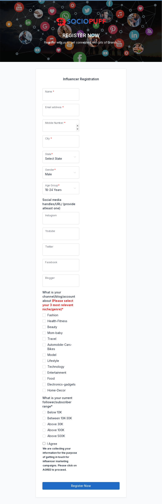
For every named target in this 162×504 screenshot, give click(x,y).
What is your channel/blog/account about (58, 300)
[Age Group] (60, 188)
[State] (60, 157)
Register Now (81, 486)
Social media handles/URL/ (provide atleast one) (58, 204)
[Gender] (60, 172)
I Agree (52, 443)
